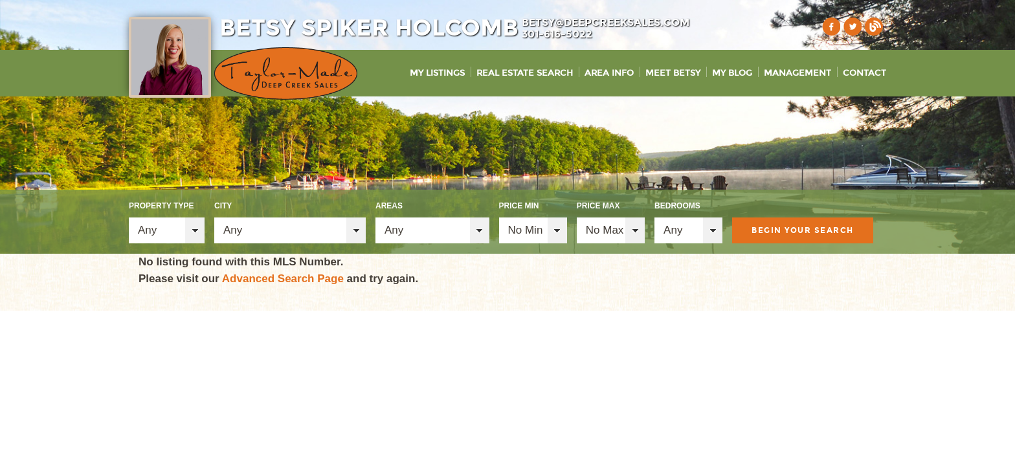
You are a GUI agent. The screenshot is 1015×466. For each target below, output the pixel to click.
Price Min (519, 205)
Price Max (598, 205)
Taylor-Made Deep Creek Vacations (286, 73)
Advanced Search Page (283, 278)
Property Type (161, 205)
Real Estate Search (524, 73)
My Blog (732, 73)
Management (797, 73)
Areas (389, 205)
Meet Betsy (672, 73)
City (223, 205)
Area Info (609, 73)
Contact (864, 73)
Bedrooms (677, 205)
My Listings (437, 73)
